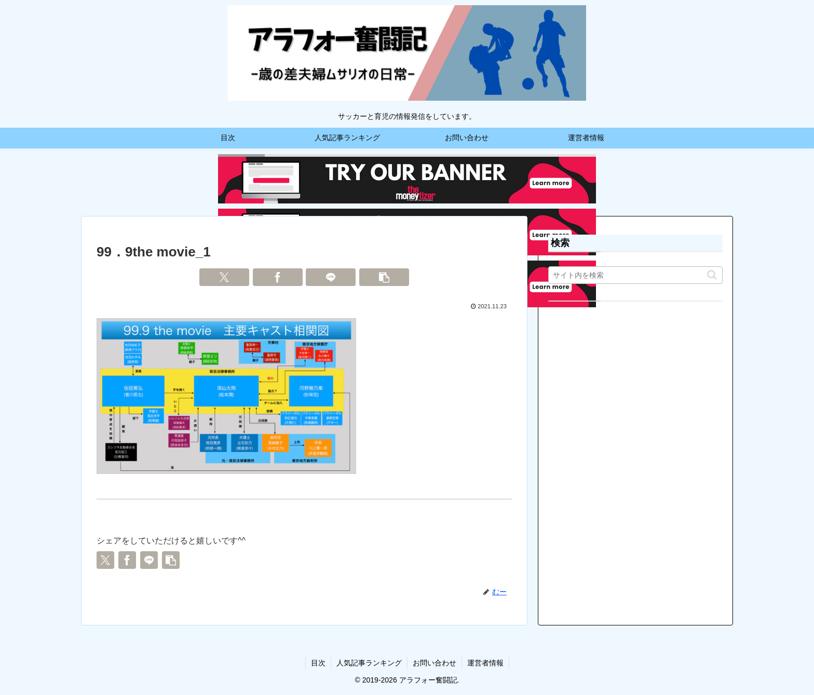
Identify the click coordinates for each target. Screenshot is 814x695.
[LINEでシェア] (331, 277)
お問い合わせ (434, 663)
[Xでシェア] (224, 277)
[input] (635, 275)
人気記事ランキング (369, 663)
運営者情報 (485, 663)
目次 (318, 663)
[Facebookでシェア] (278, 277)
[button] (384, 277)
